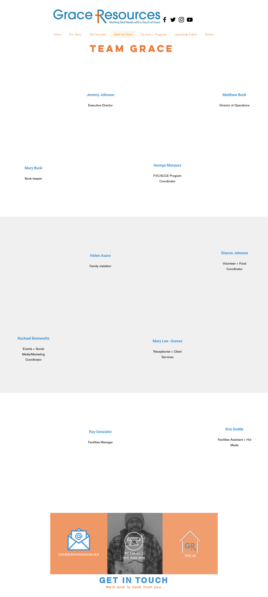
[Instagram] (181, 19)
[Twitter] (173, 19)
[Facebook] (164, 19)
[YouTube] (189, 19)
